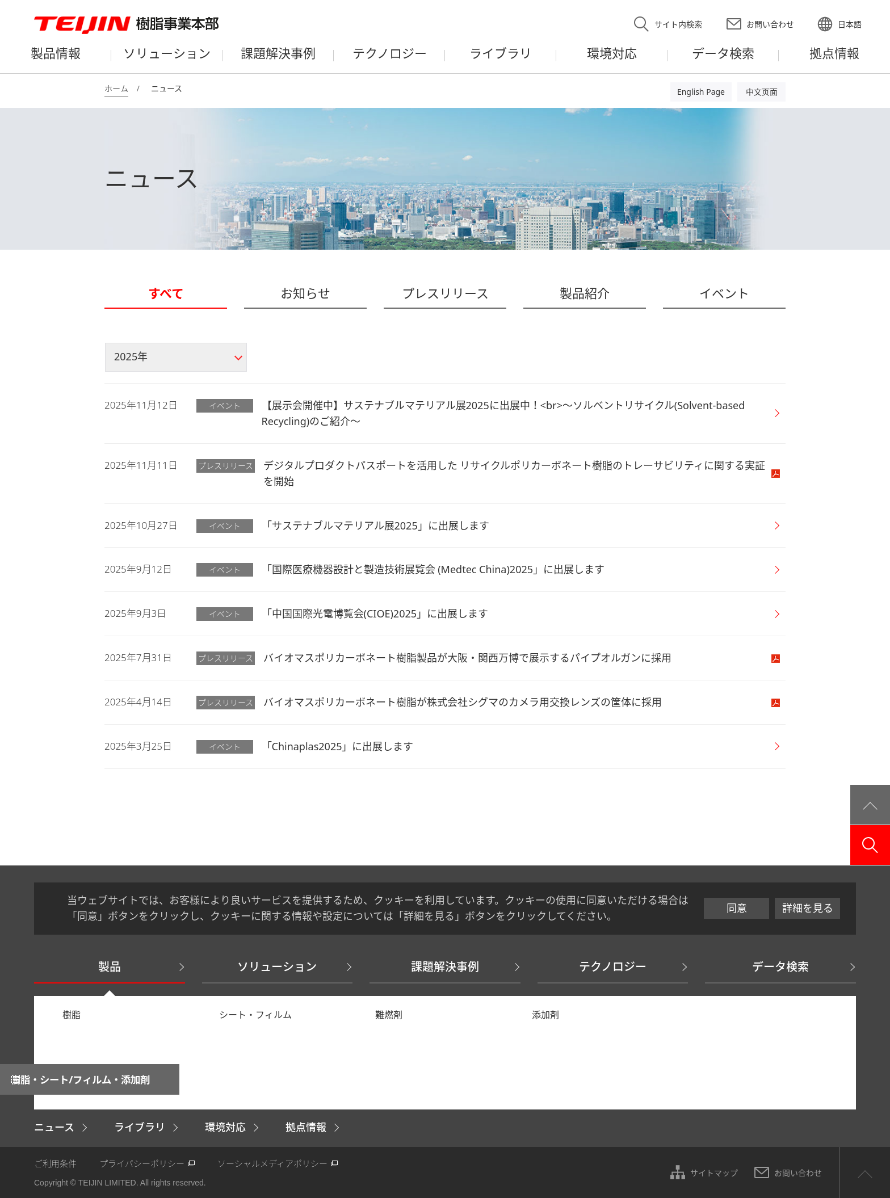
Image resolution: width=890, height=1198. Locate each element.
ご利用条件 (55, 1163)
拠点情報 (306, 1127)
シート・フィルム (255, 1014)
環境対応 (225, 1127)
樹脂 (71, 1014)
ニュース (54, 1127)
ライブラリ (139, 1127)
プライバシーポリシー (141, 1163)
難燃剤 (388, 1014)
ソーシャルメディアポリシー (272, 1163)
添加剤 (545, 1014)
